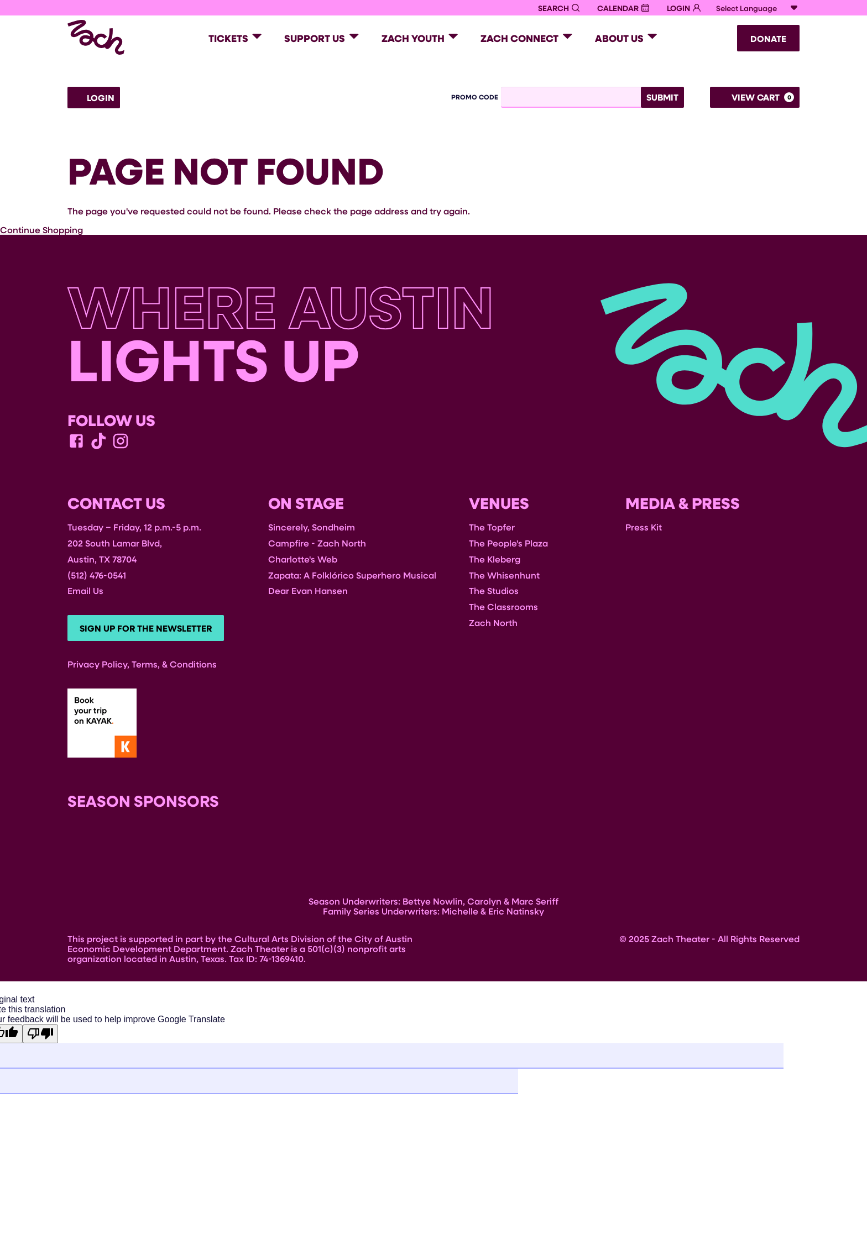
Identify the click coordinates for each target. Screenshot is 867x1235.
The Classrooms (503, 607)
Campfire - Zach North (317, 543)
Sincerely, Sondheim (311, 527)
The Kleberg (494, 559)
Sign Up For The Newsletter (147, 629)
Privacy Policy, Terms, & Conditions (142, 665)
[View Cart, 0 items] (755, 97)
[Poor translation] (40, 1035)
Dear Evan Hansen (308, 591)
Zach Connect (519, 38)
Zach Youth (413, 38)
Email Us (85, 591)
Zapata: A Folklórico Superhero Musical (352, 575)
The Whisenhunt (504, 575)
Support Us (314, 38)
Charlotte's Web (302, 559)
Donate (768, 39)
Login (93, 98)
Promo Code (474, 97)
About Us (619, 38)
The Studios (494, 591)
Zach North (493, 622)
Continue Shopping (41, 229)
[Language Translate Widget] (757, 8)
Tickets (228, 38)
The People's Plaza (508, 543)
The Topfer (492, 527)
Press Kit (643, 527)
